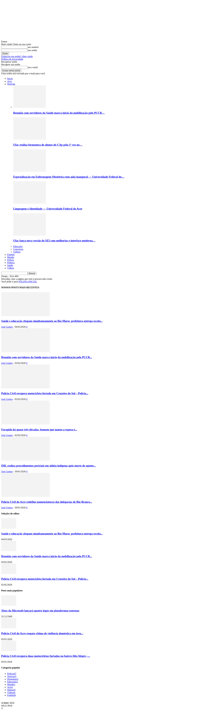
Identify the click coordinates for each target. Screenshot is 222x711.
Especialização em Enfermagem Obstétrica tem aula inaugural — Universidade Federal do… (68, 176)
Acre (9, 81)
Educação (17, 246)
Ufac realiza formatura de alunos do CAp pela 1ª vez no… (47, 144)
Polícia (10, 260)
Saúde (10, 265)
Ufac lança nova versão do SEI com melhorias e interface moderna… (54, 240)
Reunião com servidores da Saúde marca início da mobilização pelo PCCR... (46, 357)
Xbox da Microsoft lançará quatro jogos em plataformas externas (40, 610)
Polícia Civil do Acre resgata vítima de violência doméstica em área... (42, 633)
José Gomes (7, 327)
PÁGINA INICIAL (28, 281)
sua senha (32, 50)
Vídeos (10, 268)
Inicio (10, 78)
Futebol (11, 254)
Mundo (10, 257)
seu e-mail (33, 67)
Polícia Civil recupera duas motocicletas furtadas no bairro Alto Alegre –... (45, 656)
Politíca (11, 262)
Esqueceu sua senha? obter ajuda (17, 56)
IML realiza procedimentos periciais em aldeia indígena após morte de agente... (48, 465)
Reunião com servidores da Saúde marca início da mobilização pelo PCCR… (59, 112)
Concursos (18, 249)
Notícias (11, 84)
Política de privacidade (12, 59)
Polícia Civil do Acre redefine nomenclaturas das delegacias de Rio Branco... (46, 501)
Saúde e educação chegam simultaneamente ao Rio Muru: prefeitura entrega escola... (52, 321)
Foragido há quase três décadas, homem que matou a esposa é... (39, 429)
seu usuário (33, 47)
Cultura (16, 252)
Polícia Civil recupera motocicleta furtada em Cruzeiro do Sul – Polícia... (44, 393)
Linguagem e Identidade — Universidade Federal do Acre (47, 208)
